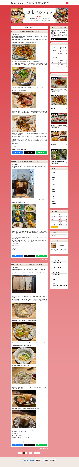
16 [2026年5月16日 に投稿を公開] (63, 221)
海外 (53, 179)
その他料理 (18, 149)
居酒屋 (25, 149)
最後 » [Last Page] (38, 453)
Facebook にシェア (17, 152)
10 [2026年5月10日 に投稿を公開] (66, 219)
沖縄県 (53, 186)
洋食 (60, 67)
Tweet (29, 152)
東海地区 (53, 189)
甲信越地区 (54, 203)
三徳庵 (54, 279)
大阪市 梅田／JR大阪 (63, 51)
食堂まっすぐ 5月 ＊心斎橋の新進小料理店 (27, 264)
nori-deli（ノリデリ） (56, 272)
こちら (21, 243)
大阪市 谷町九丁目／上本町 (55, 54)
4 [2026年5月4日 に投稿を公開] (52, 219)
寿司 (52, 60)
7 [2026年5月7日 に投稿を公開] (59, 219)
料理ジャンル (54, 206)
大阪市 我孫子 (54, 55)
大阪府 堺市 (54, 47)
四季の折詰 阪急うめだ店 (57, 262)
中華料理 (61, 60)
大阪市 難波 (21, 441)
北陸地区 (53, 196)
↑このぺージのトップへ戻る (43, 156)
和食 (24, 441)
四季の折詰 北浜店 (56, 265)
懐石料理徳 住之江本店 (57, 277)
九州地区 (53, 184)
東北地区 (53, 198)
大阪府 (53, 174)
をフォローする (59, 39)
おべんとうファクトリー (57, 267)
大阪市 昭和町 (62, 55)
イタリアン (53, 64)
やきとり (61, 64)
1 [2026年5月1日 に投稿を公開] (61, 218)
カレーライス (54, 66)
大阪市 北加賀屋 (54, 57)
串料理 (22, 149)
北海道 (53, 194)
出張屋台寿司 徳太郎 (56, 274)
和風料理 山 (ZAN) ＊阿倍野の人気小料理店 (25, 161)
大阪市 (53, 172)
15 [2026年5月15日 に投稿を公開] (61, 221)
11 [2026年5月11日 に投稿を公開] (52, 221)
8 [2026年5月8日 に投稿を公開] (61, 219)
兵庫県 (61, 53)
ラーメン (53, 69)
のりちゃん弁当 (55, 269)
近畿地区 (53, 177)
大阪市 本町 (13, 149)
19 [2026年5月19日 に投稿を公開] (54, 223)
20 (30, 453)
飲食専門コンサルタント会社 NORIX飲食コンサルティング (60, 286)
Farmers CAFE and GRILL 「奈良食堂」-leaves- (60, 282)
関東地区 (53, 182)
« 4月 (54, 227)
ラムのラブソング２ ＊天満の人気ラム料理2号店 (26, 31)
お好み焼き (61, 66)
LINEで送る (41, 152)
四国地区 (53, 201)
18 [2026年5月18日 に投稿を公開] (52, 223)
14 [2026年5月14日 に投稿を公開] (59, 221)
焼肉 (60, 62)
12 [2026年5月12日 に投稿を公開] (54, 221)
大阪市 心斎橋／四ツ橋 (15, 441)
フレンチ (53, 67)
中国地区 (53, 191)
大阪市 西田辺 (14, 252)
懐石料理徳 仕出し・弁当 (57, 257)
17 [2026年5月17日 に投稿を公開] (66, 221)
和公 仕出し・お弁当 (56, 260)
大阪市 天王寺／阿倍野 (63, 48)
